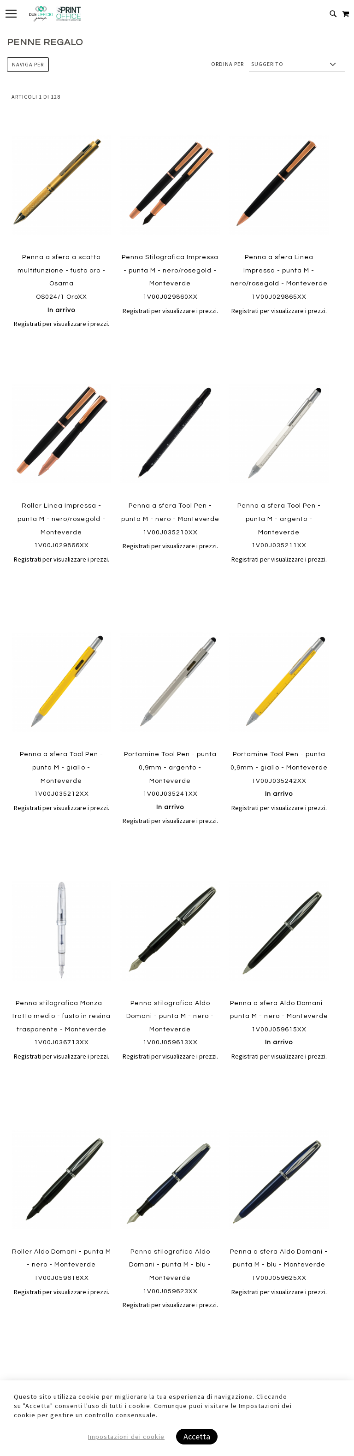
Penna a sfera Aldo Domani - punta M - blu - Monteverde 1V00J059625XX (279, 1265)
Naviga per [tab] (28, 64)
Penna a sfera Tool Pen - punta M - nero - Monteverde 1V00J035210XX (170, 519)
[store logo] (55, 14)
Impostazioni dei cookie (126, 1436)
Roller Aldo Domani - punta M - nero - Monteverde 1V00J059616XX (61, 1265)
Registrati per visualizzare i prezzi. (61, 324)
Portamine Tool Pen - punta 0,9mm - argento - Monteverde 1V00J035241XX (170, 780)
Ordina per (227, 63)
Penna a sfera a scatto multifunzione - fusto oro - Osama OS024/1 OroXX (62, 283)
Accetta (196, 1436)
